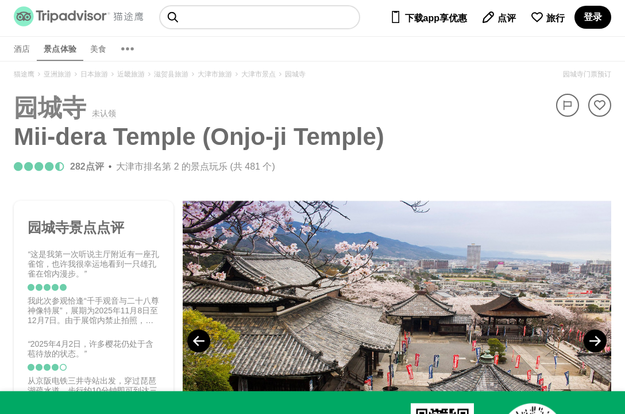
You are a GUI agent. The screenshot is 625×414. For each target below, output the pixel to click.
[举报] (567, 105)
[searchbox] (259, 17)
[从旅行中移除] (599, 105)
